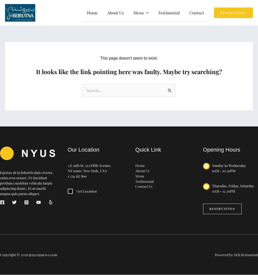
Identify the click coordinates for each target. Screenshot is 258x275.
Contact (197, 12)
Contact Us (144, 186)
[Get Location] (82, 191)
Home (99, 12)
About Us (121, 12)
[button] (149, 13)
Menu (139, 176)
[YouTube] (38, 202)
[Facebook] (2, 202)
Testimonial (171, 12)
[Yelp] (50, 202)
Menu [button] (144, 12)
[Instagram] (26, 202)
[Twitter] (14, 202)
